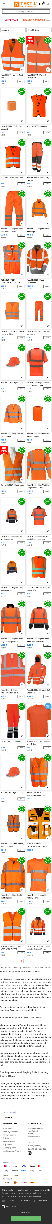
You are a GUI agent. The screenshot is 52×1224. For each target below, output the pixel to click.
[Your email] (23, 1112)
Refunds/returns (9, 1141)
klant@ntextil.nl (34, 1131)
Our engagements (9, 1148)
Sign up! (8, 1117)
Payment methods (9, 1135)
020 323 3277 (33, 1143)
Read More (37, 1196)
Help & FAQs (7, 1145)
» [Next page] (30, 961)
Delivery (6, 1138)
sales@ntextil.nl (34, 1136)
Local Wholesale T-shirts (12, 1151)
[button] (39, 4)
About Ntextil (7, 1128)
